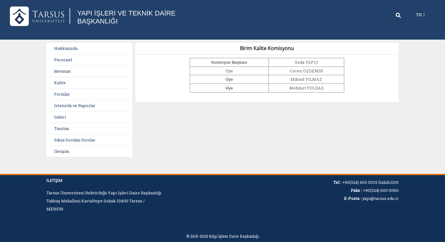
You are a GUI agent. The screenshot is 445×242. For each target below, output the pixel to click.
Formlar (62, 94)
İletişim (61, 151)
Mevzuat (62, 71)
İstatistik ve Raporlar (74, 105)
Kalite (60, 82)
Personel (63, 60)
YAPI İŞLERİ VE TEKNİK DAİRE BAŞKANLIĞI (126, 17)
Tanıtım (61, 128)
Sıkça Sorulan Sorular (74, 140)
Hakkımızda (66, 48)
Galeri (60, 117)
